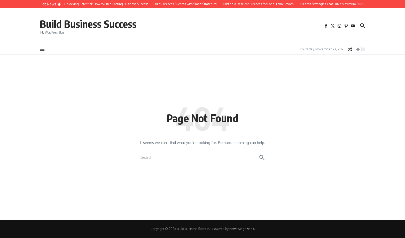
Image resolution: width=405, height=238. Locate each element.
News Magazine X (242, 229)
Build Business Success (88, 23)
